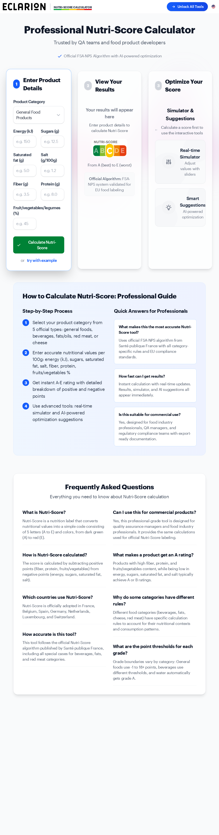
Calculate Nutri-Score (36, 245)
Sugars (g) (50, 131)
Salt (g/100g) (49, 157)
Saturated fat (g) (22, 157)
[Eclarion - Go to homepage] (24, 6)
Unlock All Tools (187, 6)
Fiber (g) (20, 184)
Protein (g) (50, 184)
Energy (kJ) (23, 131)
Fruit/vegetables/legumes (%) (24, 210)
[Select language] (213, 6)
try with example (42, 260)
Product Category (29, 101)
